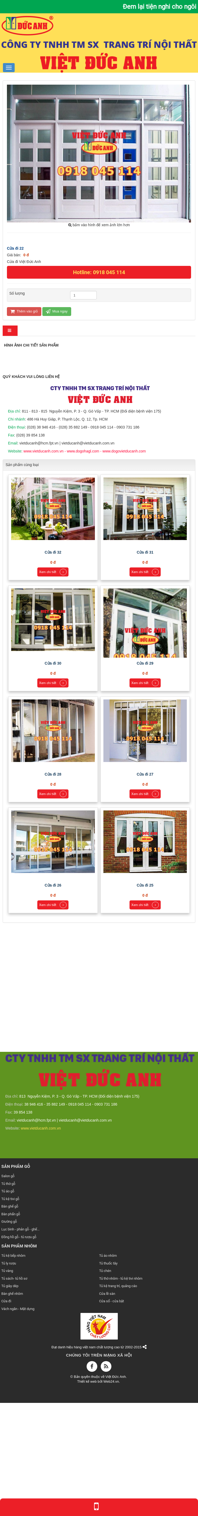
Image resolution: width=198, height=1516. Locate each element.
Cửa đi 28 (53, 889)
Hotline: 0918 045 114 (99, 272)
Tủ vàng (7, 1385)
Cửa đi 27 (145, 889)
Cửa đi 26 (53, 1000)
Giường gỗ (9, 1336)
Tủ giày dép (9, 1400)
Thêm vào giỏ (24, 311)
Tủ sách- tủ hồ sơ (14, 1393)
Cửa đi (6, 1416)
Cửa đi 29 (145, 778)
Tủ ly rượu (8, 1378)
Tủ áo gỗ (7, 1306)
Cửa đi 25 (145, 1000)
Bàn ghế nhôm (12, 1408)
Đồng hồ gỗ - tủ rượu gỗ (18, 1351)
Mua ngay (57, 311)
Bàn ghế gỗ (9, 1321)
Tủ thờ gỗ (8, 1298)
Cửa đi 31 (145, 667)
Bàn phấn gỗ (10, 1328)
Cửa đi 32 (53, 667)
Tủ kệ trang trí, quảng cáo (118, 1400)
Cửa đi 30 (53, 778)
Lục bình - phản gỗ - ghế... (20, 1344)
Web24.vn (111, 1496)
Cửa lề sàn (107, 1408)
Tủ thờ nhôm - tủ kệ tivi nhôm (120, 1393)
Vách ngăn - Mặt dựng (17, 1423)
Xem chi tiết (53, 686)
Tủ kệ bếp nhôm (13, 1370)
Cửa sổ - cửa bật (111, 1416)
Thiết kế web (87, 1496)
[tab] (10, 331)
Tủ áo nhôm (108, 1370)
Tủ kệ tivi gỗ (10, 1313)
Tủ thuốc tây (108, 1378)
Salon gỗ (7, 1290)
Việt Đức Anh (116, 1491)
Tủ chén (105, 1385)
